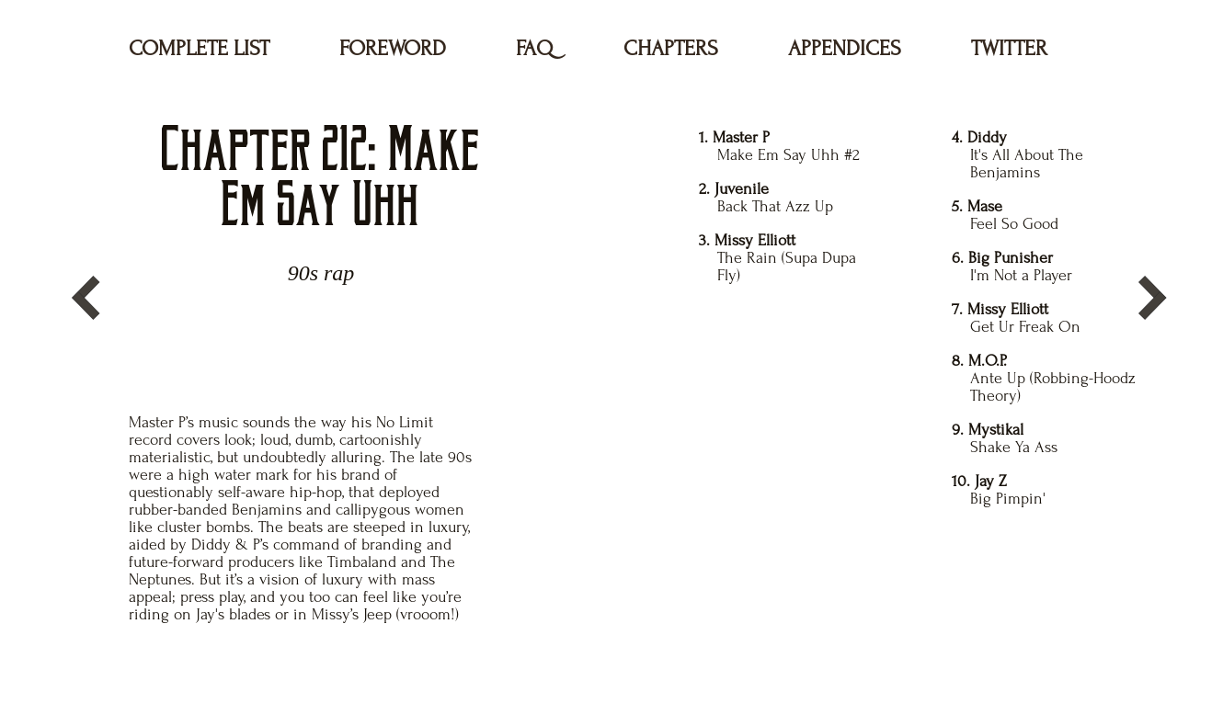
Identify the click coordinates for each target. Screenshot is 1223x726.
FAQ (535, 48)
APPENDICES (844, 48)
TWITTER (1009, 48)
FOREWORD (392, 48)
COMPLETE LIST (199, 48)
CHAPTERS (670, 48)
